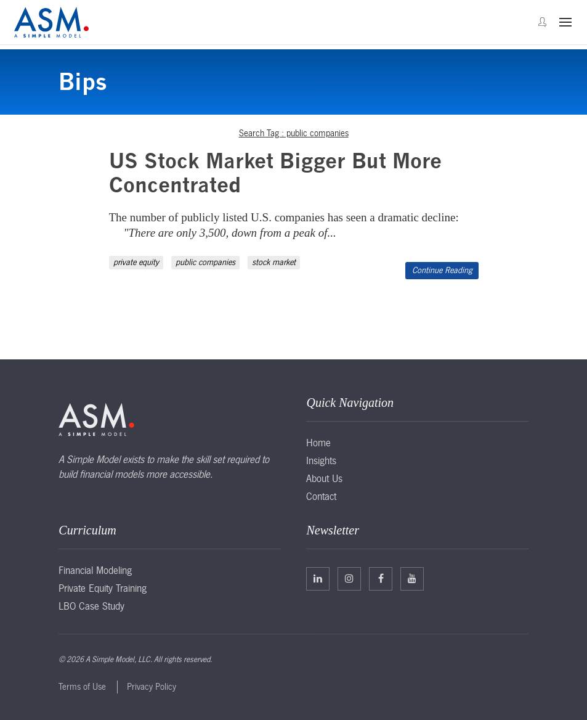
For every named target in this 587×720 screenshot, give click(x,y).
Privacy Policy (151, 687)
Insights (321, 460)
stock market (274, 262)
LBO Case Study (91, 606)
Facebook (381, 578)
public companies (205, 262)
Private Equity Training (103, 588)
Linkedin (318, 578)
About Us (324, 478)
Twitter (349, 578)
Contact (321, 496)
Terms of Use (82, 687)
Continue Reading (442, 270)
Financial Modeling (95, 570)
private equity (136, 262)
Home (318, 442)
